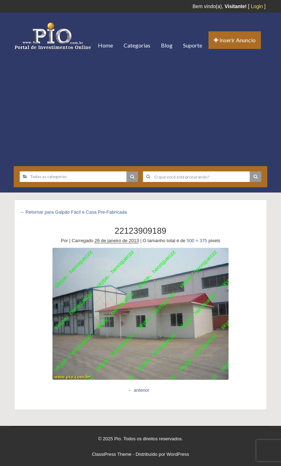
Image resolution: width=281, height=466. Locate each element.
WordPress (178, 454)
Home (105, 45)
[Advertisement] (140, 108)
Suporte (192, 45)
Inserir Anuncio (235, 40)
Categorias (137, 45)
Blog (167, 45)
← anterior (138, 390)
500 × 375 (197, 240)
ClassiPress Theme (111, 454)
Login (257, 6)
